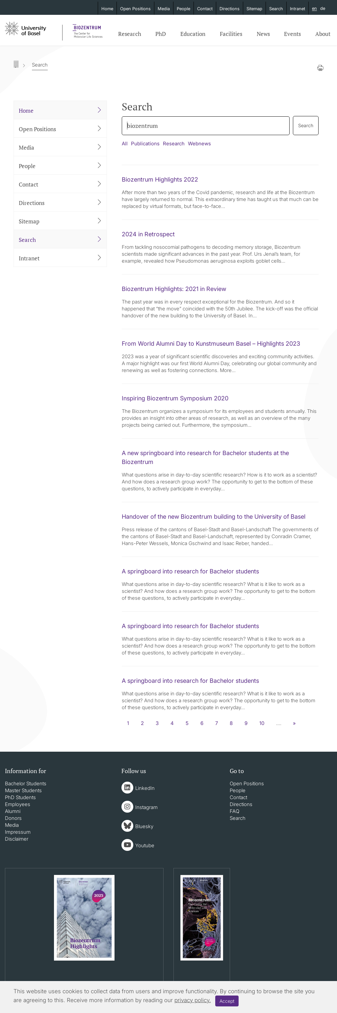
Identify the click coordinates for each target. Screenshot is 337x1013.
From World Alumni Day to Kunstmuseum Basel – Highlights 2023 (211, 343)
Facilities (231, 34)
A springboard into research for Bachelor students (190, 571)
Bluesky (144, 826)
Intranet (297, 8)
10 (261, 723)
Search (276, 8)
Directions (230, 8)
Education (192, 34)
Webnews (199, 143)
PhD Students (20, 797)
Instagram (146, 807)
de (322, 8)
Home (107, 8)
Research (129, 34)
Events (292, 34)
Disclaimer (16, 839)
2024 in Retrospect (148, 234)
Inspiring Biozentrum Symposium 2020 (175, 398)
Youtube (144, 845)
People (183, 8)
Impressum (18, 832)
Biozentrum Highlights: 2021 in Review (174, 288)
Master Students (23, 790)
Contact (205, 8)
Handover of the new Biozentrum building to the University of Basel (213, 516)
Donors (13, 818)
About (322, 34)
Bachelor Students (25, 783)
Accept (227, 1001)
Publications (145, 143)
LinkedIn (145, 788)
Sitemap (254, 8)
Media (164, 8)
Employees (17, 804)
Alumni (12, 811)
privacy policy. (192, 1000)
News (263, 34)
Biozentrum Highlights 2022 (160, 179)
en (314, 8)
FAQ (234, 811)
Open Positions (135, 8)
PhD (160, 34)
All (125, 143)
